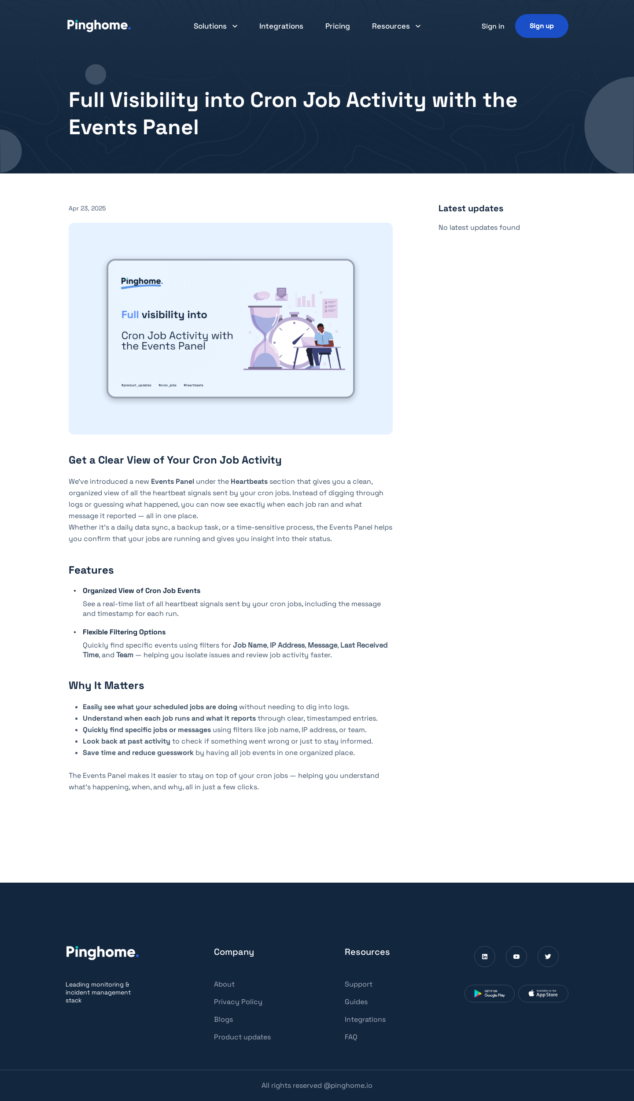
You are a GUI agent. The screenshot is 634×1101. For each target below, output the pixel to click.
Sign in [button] (493, 26)
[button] (215, 26)
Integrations (281, 26)
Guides (356, 1001)
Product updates (242, 1037)
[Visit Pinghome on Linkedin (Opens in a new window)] (484, 956)
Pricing (337, 26)
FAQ (351, 1037)
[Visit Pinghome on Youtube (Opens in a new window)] (516, 956)
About (224, 984)
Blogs (223, 1019)
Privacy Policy (238, 1001)
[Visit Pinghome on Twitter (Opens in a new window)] (548, 956)
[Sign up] (541, 25)
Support (358, 984)
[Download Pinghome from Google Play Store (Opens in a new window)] (489, 993)
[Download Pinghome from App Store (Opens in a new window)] (543, 993)
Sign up (542, 26)
